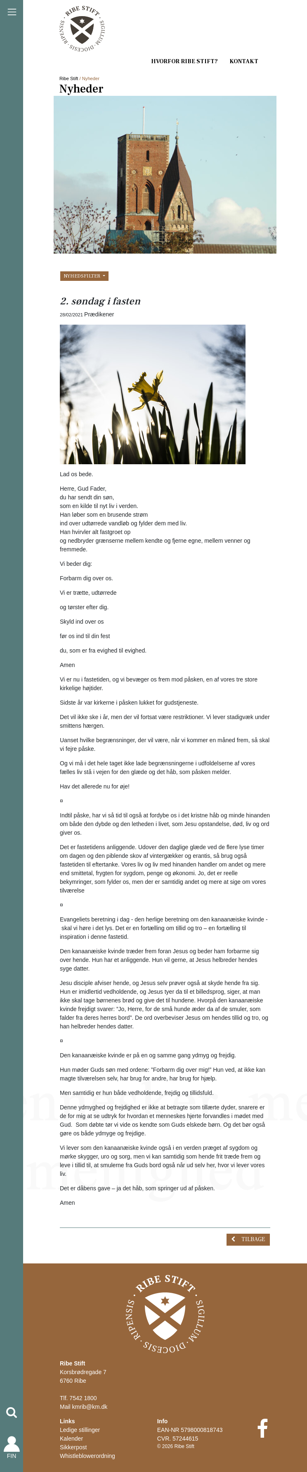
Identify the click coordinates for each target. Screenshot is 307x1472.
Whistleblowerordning (87, 1456)
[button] (11, 1412)
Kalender (71, 1438)
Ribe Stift (68, 78)
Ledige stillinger (80, 1430)
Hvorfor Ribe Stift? (184, 61)
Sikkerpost (73, 1447)
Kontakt (243, 61)
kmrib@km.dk (90, 1406)
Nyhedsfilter (83, 276)
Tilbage (253, 1239)
